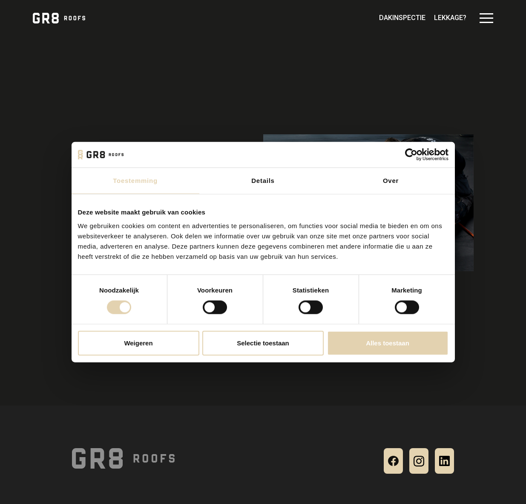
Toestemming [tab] (135, 180)
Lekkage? (450, 18)
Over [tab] (391, 180)
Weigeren (138, 342)
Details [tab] (262, 180)
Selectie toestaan (263, 342)
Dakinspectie (402, 18)
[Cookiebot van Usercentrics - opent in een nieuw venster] (411, 154)
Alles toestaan (387, 342)
